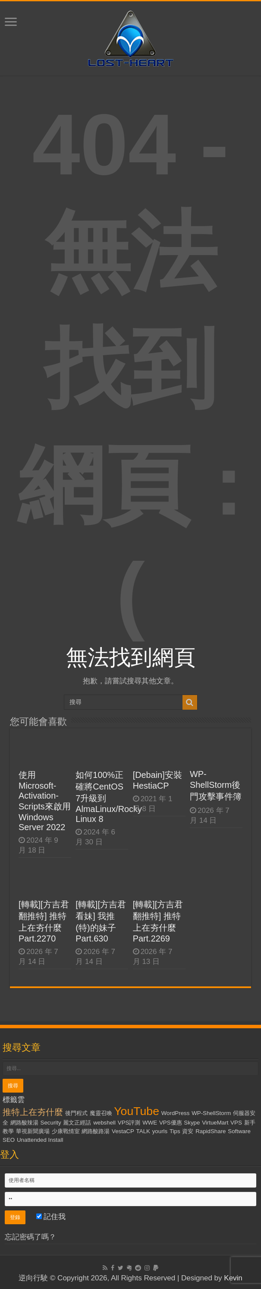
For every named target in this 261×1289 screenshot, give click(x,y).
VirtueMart (215, 1122)
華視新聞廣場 (33, 1131)
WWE (149, 1122)
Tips (175, 1131)
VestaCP (123, 1131)
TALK (143, 1131)
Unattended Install (40, 1140)
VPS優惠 (170, 1122)
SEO (9, 1140)
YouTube (136, 1111)
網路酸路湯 (96, 1131)
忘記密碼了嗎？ (30, 1237)
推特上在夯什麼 (33, 1112)
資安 (187, 1131)
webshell (104, 1122)
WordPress (175, 1113)
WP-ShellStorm (211, 1113)
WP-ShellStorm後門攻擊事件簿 (216, 785)
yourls (160, 1131)
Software (239, 1131)
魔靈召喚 (101, 1113)
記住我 (51, 1217)
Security (51, 1122)
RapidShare (210, 1131)
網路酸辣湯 (24, 1122)
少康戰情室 (66, 1131)
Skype (192, 1122)
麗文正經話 (77, 1122)
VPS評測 (129, 1122)
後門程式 (76, 1113)
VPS (236, 1122)
